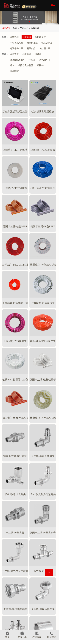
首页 (15, 28)
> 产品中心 (22, 28)
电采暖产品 (46, 43)
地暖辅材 (14, 71)
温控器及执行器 (25, 65)
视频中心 (43, 622)
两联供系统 (32, 43)
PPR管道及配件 (17, 60)
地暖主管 (14, 54)
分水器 (31, 60)
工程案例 (43, 611)
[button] (29, 21)
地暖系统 (26, 37)
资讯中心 (44, 593)
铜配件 (40, 65)
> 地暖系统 (34, 28)
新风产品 (31, 48)
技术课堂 (43, 606)
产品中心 (25, 593)
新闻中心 (43, 600)
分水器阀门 (44, 60)
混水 (12, 65)
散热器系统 (40, 37)
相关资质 (8, 616)
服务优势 (8, 606)
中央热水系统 (16, 43)
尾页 (35, 571)
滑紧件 (38, 54)
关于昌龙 (9, 593)
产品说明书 (44, 616)
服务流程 (8, 611)
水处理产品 (44, 48)
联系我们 (44, 628)
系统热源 (14, 37)
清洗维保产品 (16, 48)
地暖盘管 (26, 54)
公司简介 (8, 600)
